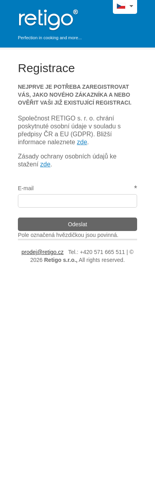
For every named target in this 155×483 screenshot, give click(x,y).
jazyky (130, 6)
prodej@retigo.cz (42, 252)
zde (82, 142)
